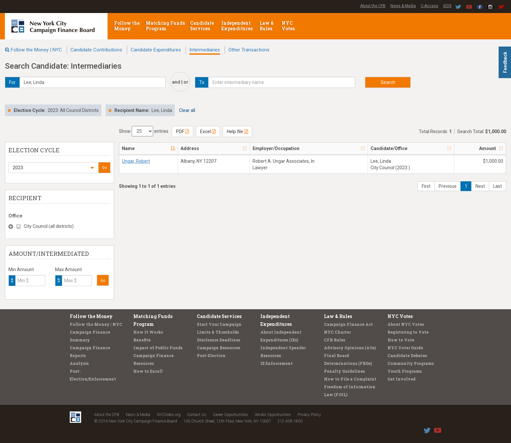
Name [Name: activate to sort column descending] (128, 148)
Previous (448, 186)
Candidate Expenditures (156, 50)
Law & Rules (266, 26)
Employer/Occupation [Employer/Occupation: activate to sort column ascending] (276, 148)
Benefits (142, 339)
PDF (182, 131)
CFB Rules (334, 339)
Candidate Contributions (96, 50)
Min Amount (21, 269)
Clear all (187, 110)
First (426, 186)
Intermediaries (204, 50)
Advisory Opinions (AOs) (350, 347)
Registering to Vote (408, 332)
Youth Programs (404, 371)
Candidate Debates (407, 355)
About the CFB (373, 6)
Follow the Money (126, 26)
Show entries (143, 131)
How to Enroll (148, 371)
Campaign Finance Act (348, 324)
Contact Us (196, 414)
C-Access (429, 6)
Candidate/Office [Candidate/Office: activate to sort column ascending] (389, 148)
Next (480, 186)
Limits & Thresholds (218, 332)
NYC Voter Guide (405, 347)
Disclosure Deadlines (218, 339)
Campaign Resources (218, 347)
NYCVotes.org (169, 414)
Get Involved (401, 378)
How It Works (148, 332)
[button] (53, 167)
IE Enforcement (276, 363)
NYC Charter (337, 332)
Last (497, 186)
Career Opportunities (230, 414)
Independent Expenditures (237, 26)
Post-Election (211, 355)
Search (388, 82)
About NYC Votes (405, 324)
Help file (237, 131)
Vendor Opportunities (273, 414)
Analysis (79, 363)
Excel (208, 131)
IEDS (447, 6)
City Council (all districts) (49, 226)
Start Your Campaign (219, 324)
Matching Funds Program (165, 26)
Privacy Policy (309, 414)
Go (104, 167)
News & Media (403, 6)
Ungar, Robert (136, 161)
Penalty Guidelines (344, 371)
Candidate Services (202, 26)
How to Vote (400, 339)
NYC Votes (289, 26)
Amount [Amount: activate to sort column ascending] (487, 148)
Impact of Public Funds (157, 347)
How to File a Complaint (350, 378)
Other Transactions (249, 50)
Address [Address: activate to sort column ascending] (190, 148)
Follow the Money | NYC (36, 50)
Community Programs (410, 363)
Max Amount (68, 269)
